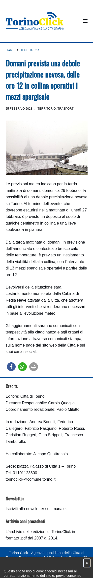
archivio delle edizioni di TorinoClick (39, 532)
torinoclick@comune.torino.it (31, 479)
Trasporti (65, 108)
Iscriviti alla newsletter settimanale (36, 509)
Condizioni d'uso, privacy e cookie (34, 567)
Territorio (46, 108)
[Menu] (85, 21)
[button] (11, 366)
